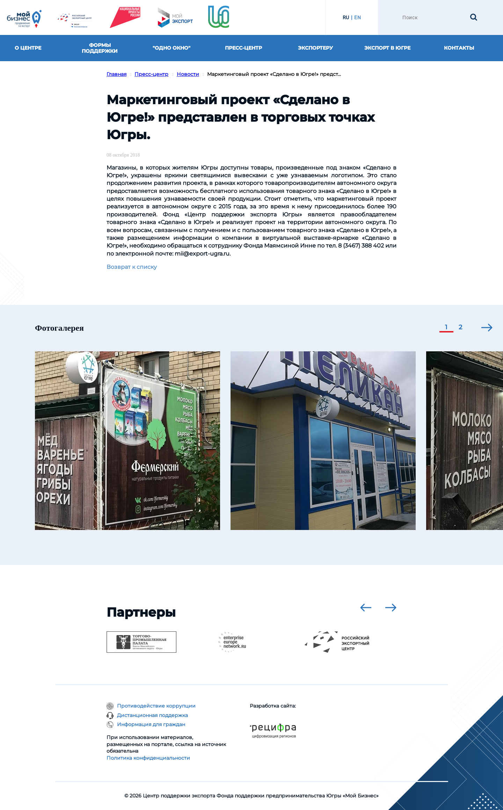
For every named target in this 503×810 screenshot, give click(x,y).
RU (346, 17)
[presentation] (487, 327)
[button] (446, 327)
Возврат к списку (132, 267)
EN (357, 17)
